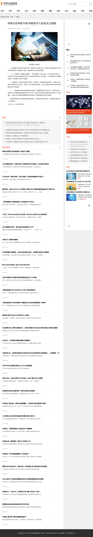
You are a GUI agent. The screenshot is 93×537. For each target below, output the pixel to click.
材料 (82, 11)
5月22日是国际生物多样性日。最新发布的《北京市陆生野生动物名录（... (22, 418)
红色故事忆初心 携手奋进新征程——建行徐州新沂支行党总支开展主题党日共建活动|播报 (30, 328)
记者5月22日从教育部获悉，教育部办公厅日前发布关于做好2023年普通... (22, 444)
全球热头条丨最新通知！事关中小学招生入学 (16, 441)
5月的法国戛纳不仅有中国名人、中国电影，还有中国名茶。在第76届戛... (22, 519)
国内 (58, 11)
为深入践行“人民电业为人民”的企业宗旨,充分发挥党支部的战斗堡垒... (21, 469)
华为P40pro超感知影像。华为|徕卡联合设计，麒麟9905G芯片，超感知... (22, 217)
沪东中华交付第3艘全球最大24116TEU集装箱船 (17, 365)
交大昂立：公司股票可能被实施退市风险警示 (16, 340)
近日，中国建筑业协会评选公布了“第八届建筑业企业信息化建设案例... (21, 305)
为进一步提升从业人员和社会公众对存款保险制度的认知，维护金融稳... (22, 280)
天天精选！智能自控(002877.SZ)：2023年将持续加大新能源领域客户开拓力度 (80, 86)
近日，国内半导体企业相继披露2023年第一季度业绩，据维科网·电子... (21, 242)
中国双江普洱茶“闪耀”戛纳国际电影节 (14, 517)
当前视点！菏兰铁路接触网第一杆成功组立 (15, 454)
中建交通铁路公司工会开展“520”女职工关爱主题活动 (18, 290)
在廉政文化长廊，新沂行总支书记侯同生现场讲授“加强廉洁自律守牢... (21, 330)
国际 (50, 11)
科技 (18, 11)
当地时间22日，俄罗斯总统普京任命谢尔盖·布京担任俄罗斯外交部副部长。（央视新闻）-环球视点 (32, 353)
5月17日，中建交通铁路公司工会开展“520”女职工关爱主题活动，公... (21, 292)
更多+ (59, 117)
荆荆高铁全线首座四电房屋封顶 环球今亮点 (15, 504)
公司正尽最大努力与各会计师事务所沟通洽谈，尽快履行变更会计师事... (22, 343)
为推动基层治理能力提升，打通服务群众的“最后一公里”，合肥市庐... (21, 381)
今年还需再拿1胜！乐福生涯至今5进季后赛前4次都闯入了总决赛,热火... (22, 166)
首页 (2, 11)
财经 (34, 11)
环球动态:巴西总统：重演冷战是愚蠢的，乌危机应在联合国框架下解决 (24, 403)
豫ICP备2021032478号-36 (52, 533)
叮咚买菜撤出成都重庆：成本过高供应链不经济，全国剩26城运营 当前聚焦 (25, 252)
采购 (90, 11)
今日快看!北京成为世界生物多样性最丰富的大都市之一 (19, 416)
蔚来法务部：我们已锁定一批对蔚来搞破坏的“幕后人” (17, 179)
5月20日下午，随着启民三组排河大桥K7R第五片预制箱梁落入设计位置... (22, 481)
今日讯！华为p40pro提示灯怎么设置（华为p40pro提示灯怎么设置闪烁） (25, 214)
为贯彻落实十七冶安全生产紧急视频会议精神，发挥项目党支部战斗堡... (22, 494)
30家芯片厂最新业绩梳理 (10, 239)
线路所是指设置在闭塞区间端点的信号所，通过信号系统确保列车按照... (22, 507)
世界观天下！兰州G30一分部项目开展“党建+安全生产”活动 (20, 491)
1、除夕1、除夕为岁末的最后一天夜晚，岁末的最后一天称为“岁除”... (21, 267)
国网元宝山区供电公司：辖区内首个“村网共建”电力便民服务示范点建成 (24, 466)
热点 (66, 11)
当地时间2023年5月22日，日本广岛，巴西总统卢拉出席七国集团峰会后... (22, 406)
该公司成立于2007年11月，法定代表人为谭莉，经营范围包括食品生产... (22, 204)
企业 (26, 11)
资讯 (10, 11)
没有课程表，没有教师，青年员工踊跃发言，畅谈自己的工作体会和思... (22, 318)
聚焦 (4, 117)
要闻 (42, 11)
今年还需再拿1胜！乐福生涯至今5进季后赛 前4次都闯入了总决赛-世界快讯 (25, 164)
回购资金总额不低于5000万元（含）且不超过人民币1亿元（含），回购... (22, 192)
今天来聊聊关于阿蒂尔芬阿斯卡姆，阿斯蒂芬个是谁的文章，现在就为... (22, 154)
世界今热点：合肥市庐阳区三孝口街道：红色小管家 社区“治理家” (22, 378)
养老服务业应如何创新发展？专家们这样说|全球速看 (18, 391)
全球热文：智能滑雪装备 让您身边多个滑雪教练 (17, 428)
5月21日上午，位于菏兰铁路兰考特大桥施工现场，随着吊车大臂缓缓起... (22, 456)
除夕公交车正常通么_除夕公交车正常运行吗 (16, 265)
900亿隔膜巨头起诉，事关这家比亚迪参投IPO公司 (18, 227)
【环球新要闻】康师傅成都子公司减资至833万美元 (18, 202)
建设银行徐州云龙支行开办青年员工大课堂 (15, 315)
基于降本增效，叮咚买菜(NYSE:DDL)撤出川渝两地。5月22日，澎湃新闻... (22, 255)
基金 (74, 11)
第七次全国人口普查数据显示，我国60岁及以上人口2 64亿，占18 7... (21, 393)
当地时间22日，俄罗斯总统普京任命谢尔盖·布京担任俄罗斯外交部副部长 (22, 355)
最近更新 (6, 147)
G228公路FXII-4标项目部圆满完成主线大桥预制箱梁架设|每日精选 (22, 479)
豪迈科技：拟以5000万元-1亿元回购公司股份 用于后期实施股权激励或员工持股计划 (28, 189)
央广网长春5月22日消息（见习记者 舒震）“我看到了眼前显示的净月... (21, 431)
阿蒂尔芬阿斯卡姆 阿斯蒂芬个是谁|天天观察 (16, 151)
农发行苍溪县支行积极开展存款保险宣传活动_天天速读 (19, 277)
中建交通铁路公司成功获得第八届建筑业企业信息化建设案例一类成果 (24, 302)
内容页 (17, 16)
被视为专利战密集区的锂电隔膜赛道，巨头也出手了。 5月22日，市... (22, 229)
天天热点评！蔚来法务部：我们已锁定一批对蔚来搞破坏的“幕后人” (23, 176)
